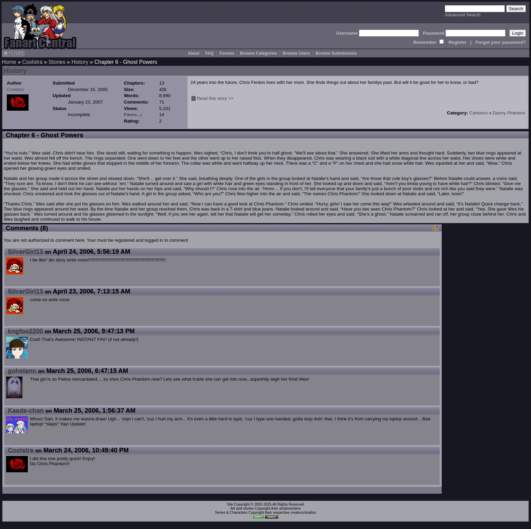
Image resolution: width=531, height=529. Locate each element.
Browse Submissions (336, 53)
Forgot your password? (500, 42)
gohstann (22, 370)
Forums (226, 53)
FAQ (209, 53)
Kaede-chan (26, 410)
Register (457, 42)
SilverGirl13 (25, 251)
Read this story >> (215, 98)
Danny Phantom (509, 112)
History (79, 62)
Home (9, 62)
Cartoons (479, 112)
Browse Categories (258, 53)
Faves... (132, 114)
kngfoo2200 (25, 330)
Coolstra (32, 62)
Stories (57, 62)
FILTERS (13, 53)
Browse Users (296, 53)
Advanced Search (462, 14)
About (194, 53)
